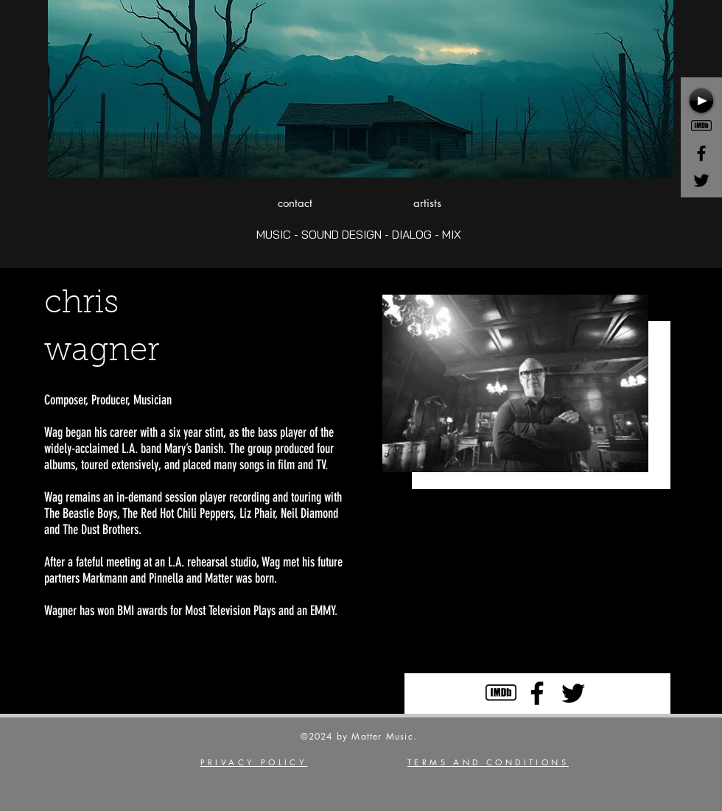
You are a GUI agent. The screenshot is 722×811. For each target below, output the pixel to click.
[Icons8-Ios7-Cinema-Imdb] (701, 126)
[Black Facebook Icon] (701, 153)
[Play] (701, 100)
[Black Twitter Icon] (701, 180)
